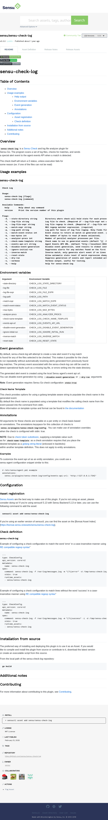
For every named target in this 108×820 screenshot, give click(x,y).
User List (63, 813)
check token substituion (27, 437)
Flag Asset (9, 789)
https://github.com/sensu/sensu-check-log (23, 756)
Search (79, 20)
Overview (12, 89)
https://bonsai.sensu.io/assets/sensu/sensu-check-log (27, 525)
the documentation (74, 408)
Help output (20, 96)
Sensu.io (36, 813)
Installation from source (19, 125)
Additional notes (15, 130)
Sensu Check (30, 148)
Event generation (23, 105)
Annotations (21, 109)
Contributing (13, 134)
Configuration (14, 113)
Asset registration (23, 117)
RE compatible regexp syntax (15, 547)
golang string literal (31, 444)
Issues (73, 813)
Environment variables (26, 101)
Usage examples (15, 93)
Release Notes (51, 49)
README (9, 49)
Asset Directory (49, 813)
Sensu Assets (7, 499)
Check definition (23, 121)
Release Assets (73, 49)
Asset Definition (29, 49)
